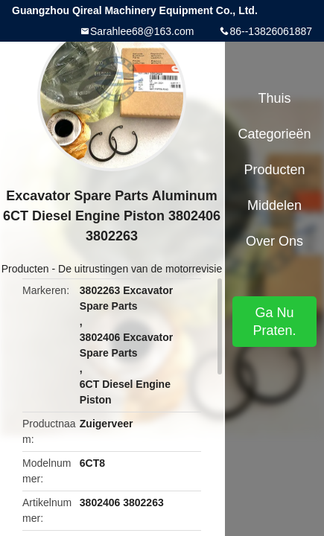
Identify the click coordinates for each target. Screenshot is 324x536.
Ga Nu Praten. (274, 321)
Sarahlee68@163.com (142, 31)
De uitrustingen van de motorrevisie (140, 269)
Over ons (274, 241)
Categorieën (274, 134)
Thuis (274, 98)
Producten (25, 269)
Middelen (274, 205)
